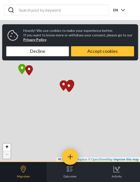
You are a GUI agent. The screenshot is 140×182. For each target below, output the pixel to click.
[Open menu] (132, 10)
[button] (69, 87)
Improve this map (126, 159)
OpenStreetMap (102, 159)
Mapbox (81, 159)
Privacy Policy (34, 39)
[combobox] (119, 10)
